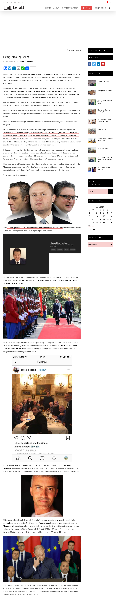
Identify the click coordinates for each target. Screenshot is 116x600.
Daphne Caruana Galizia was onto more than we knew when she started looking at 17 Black (43, 91)
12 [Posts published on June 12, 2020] (104, 216)
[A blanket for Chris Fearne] (92, 83)
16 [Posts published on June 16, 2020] (93, 219)
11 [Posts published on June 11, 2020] (100, 216)
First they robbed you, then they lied (103, 111)
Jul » (95, 229)
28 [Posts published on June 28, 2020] (111, 222)
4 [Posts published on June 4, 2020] (100, 213)
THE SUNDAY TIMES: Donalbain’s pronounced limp (104, 159)
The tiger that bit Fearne (104, 90)
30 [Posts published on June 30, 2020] (93, 226)
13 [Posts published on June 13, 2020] (107, 216)
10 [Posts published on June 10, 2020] (97, 216)
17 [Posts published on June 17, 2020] (97, 219)
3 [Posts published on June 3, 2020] (96, 213)
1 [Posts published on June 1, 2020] (89, 213)
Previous (70, 50)
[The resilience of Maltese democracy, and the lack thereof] (92, 122)
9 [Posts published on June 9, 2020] (93, 216)
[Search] (110, 191)
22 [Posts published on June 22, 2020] (89, 222)
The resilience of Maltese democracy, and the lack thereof (104, 121)
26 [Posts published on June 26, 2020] (104, 222)
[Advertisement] (58, 26)
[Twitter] (94, 64)
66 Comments (27, 61)
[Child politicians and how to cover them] (92, 141)
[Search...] (98, 191)
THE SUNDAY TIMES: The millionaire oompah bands (104, 101)
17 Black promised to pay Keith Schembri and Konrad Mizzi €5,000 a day (35, 228)
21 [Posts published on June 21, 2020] (111, 219)
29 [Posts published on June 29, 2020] (89, 226)
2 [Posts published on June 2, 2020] (93, 213)
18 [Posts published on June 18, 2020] (100, 219)
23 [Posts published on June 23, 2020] (93, 222)
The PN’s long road (103, 148)
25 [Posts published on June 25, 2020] (100, 222)
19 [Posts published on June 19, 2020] (104, 219)
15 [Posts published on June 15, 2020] (89, 219)
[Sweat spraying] (92, 132)
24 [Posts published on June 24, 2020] (97, 222)
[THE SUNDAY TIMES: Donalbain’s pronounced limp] (92, 160)
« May (90, 229)
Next (77, 50)
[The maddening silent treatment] (92, 170)
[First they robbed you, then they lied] (92, 112)
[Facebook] (89, 64)
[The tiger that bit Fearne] (92, 93)
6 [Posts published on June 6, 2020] (107, 213)
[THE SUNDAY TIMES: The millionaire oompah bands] (92, 102)
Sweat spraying (101, 129)
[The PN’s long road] (92, 150)
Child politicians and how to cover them (104, 139)
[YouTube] (103, 64)
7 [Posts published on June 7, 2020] (111, 213)
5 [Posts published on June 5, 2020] (103, 213)
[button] (109, 8)
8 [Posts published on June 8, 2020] (89, 216)
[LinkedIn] (98, 64)
